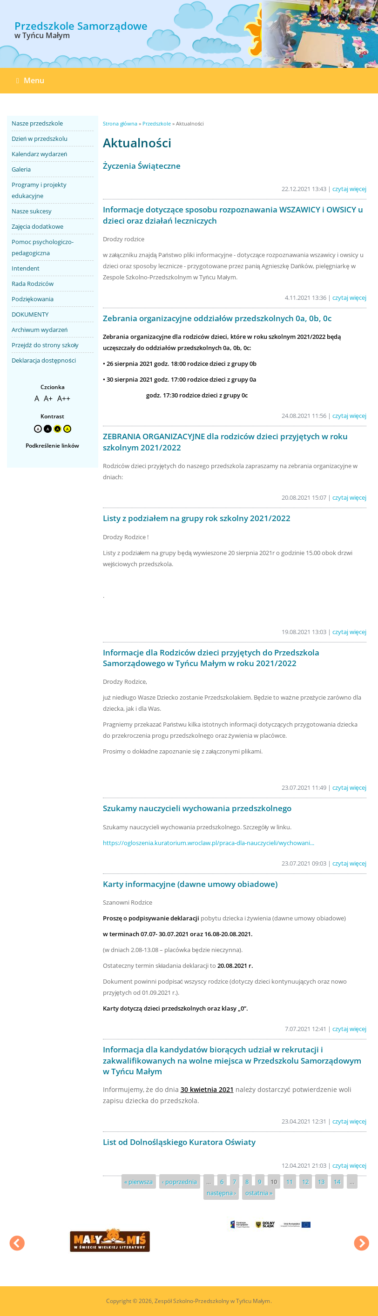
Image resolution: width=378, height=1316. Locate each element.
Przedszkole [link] (156, 123)
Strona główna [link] (120, 123)
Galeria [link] (21, 169)
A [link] (36, 398)
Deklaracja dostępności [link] (44, 360)
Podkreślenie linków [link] (52, 446)
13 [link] (321, 1181)
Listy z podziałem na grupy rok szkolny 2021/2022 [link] (196, 518)
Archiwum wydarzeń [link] (40, 329)
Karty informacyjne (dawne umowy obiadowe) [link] (190, 884)
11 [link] (289, 1181)
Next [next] (361, 1244)
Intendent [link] (26, 268)
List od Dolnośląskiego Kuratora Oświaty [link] (179, 1142)
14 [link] (337, 1181)
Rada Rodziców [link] (33, 283)
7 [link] (234, 1181)
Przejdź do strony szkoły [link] (45, 345)
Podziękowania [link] (33, 299)
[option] (320, 35)
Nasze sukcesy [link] (32, 211)
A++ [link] (63, 398)
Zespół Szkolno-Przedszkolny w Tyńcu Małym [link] (212, 1301)
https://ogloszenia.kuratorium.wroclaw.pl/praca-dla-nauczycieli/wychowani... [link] (208, 843)
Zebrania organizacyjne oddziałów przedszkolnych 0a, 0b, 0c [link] (217, 318)
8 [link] (247, 1181)
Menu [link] (30, 80)
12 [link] (305, 1181)
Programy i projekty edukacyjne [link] (39, 190)
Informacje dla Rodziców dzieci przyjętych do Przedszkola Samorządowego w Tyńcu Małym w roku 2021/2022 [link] (211, 657)
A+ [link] (48, 398)
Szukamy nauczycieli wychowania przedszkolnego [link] (197, 808)
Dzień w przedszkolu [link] (40, 138)
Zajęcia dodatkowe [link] (37, 226)
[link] (81, 33)
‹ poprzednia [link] (179, 1181)
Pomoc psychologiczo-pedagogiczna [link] (43, 247)
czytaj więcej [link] (349, 189)
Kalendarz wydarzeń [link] (39, 154)
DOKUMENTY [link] (30, 314)
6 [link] (221, 1181)
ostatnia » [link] (258, 1193)
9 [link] (259, 1181)
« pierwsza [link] (138, 1181)
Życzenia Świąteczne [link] (142, 165)
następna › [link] (221, 1193)
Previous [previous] (17, 1244)
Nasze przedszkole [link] (37, 123)
